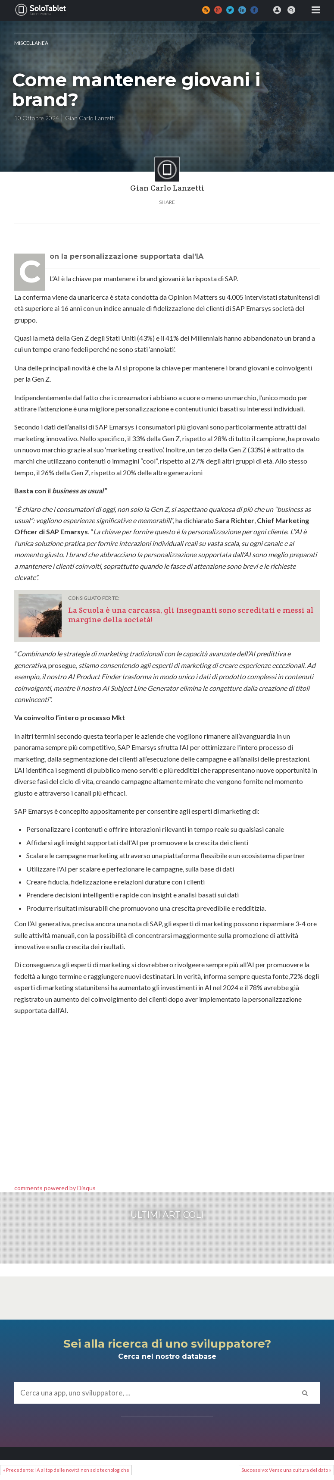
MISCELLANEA (31, 43)
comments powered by (55, 1188)
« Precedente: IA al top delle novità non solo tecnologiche (66, 1470)
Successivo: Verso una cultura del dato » (286, 1470)
